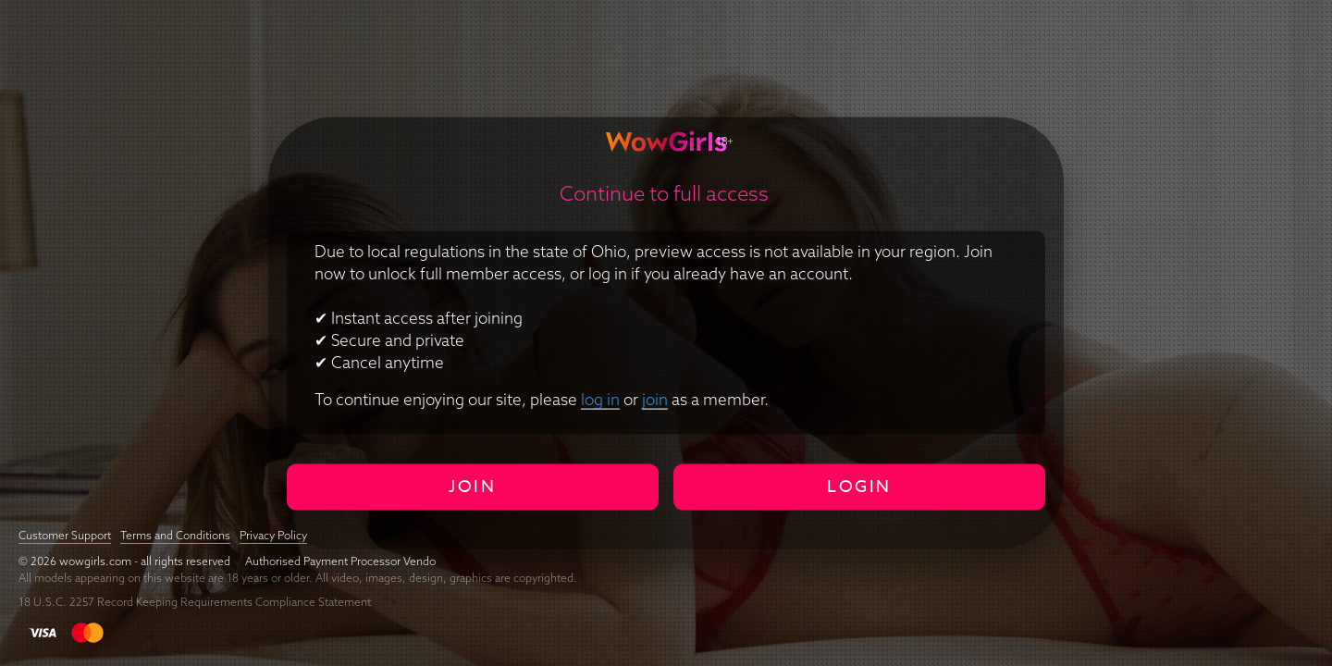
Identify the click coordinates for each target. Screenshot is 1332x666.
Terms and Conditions (175, 535)
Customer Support (64, 535)
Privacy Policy (273, 535)
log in (600, 398)
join (655, 398)
